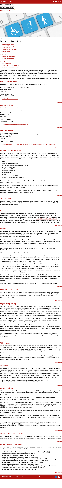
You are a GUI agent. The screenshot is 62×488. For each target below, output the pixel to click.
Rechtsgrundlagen (6, 63)
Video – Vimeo (5, 60)
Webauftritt (26, 70)
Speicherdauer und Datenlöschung (11, 65)
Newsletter (38, 476)
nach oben (59, 102)
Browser (49, 153)
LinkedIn (55, 477)
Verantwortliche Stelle (8, 44)
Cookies (4, 54)
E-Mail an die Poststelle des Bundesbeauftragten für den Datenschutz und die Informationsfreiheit (28, 144)
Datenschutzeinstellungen (15, 476)
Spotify (59, 477)
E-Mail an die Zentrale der (10, 99)
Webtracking (5, 53)
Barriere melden (55, 1)
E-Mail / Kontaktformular (8, 56)
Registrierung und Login (8, 58)
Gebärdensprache (58, 1)
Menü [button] (4, 1)
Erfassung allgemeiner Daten (9, 49)
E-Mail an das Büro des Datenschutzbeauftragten (15, 124)
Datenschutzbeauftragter (8, 46)
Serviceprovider (6, 51)
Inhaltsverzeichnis (47, 476)
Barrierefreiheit (52, 73)
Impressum (24, 476)
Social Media (5, 61)
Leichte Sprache (60, 1)
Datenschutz (2, 38)
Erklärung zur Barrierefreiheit (53, 1)
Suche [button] (10, 1)
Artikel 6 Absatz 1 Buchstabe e (46, 219)
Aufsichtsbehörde (6, 47)
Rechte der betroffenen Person (10, 67)
